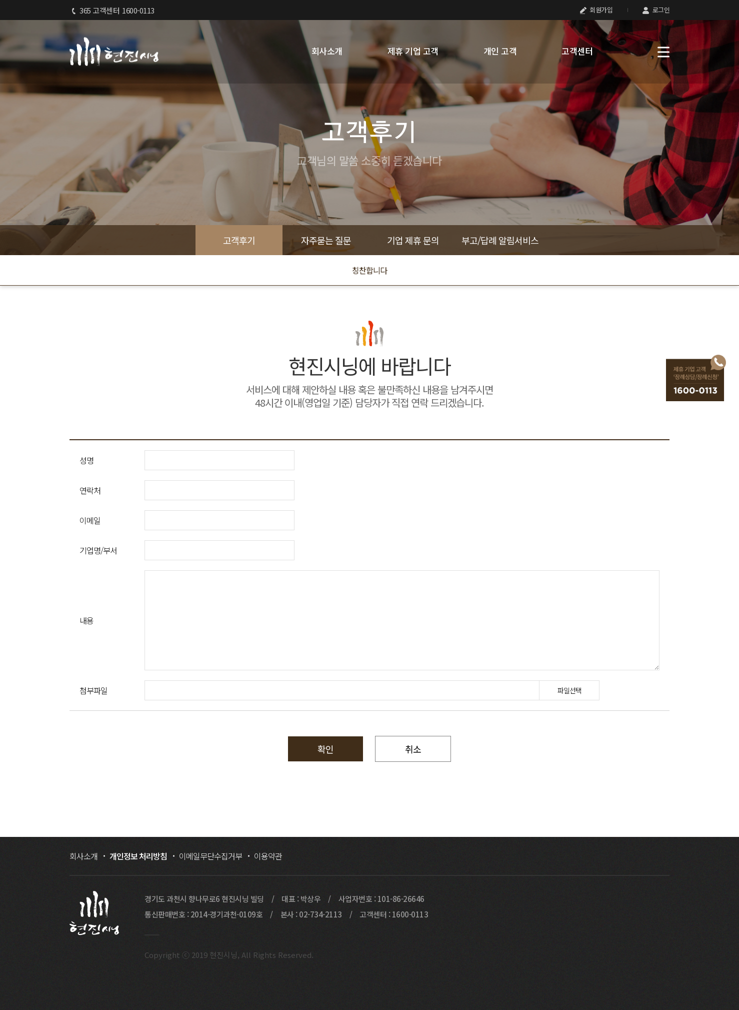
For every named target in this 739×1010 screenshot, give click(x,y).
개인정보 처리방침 (138, 856)
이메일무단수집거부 (210, 856)
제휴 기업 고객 (413, 51)
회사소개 (327, 51)
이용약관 (268, 856)
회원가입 (596, 10)
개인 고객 (500, 51)
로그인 (656, 10)
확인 (326, 748)
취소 (413, 748)
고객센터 (577, 51)
